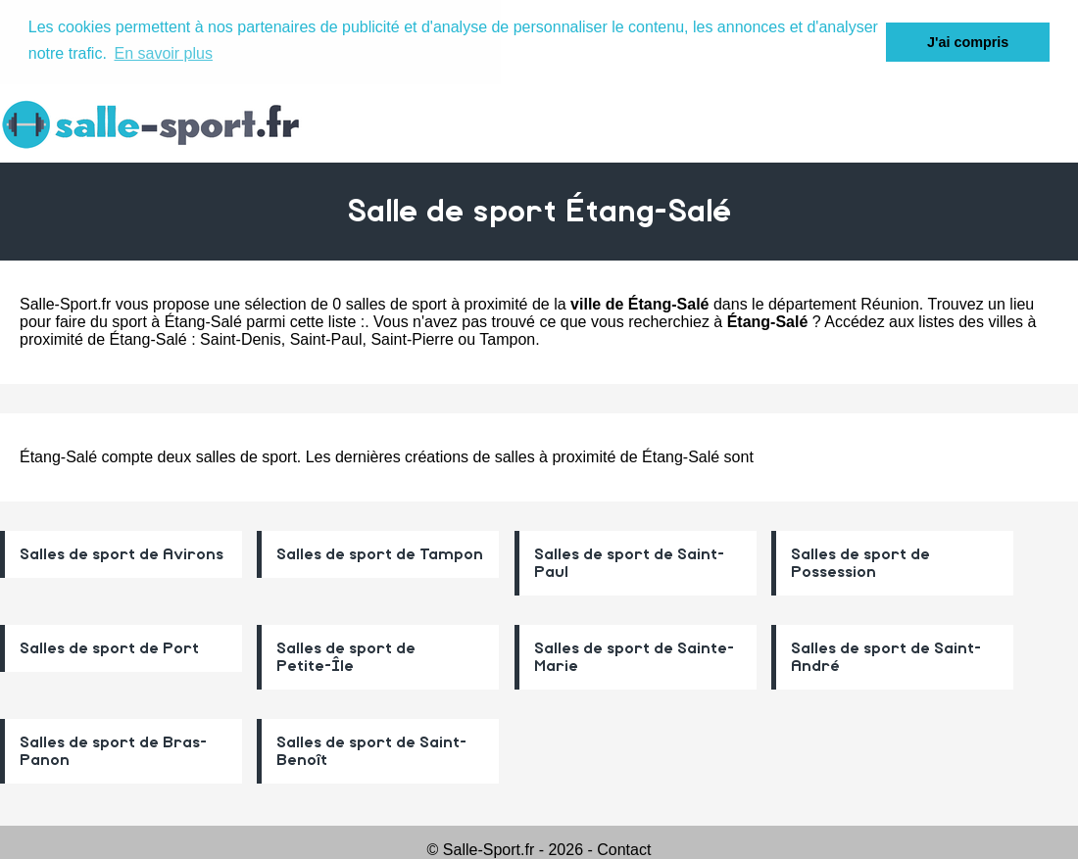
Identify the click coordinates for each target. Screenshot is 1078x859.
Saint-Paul (326, 338)
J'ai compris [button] (967, 42)
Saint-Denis (240, 338)
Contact (624, 848)
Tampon (507, 338)
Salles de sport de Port (109, 647)
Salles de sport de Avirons (121, 553)
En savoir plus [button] (163, 53)
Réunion (889, 303)
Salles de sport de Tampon (379, 553)
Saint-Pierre (411, 338)
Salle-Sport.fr (65, 303)
